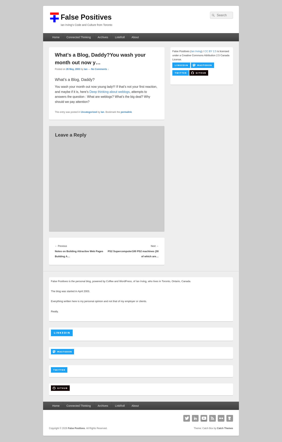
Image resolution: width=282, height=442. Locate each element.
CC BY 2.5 (210, 51)
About (135, 37)
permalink (126, 112)
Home (56, 37)
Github (229, 418)
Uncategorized (89, 112)
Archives (103, 37)
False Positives (86, 17)
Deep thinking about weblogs (109, 91)
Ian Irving (196, 51)
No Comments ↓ (100, 69)
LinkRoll (120, 37)
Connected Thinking (78, 37)
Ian (85, 69)
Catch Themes (225, 428)
